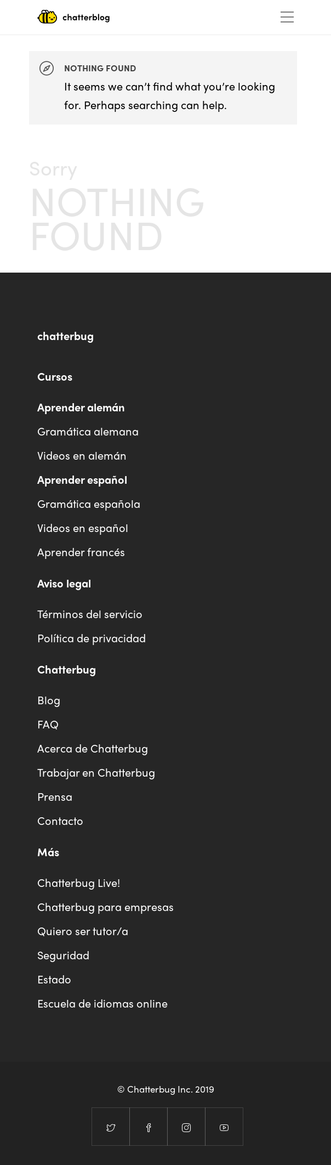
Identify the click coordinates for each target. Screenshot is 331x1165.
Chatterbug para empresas (105, 906)
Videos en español (82, 527)
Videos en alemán (82, 455)
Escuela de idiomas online (102, 1003)
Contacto (60, 820)
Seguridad (63, 955)
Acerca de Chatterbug (92, 748)
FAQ (48, 724)
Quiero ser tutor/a (82, 930)
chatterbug (65, 335)
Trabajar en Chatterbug (96, 772)
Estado (54, 979)
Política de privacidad (91, 638)
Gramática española (88, 503)
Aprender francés (81, 551)
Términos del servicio (89, 613)
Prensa (54, 796)
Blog (48, 700)
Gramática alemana (88, 431)
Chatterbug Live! (78, 882)
